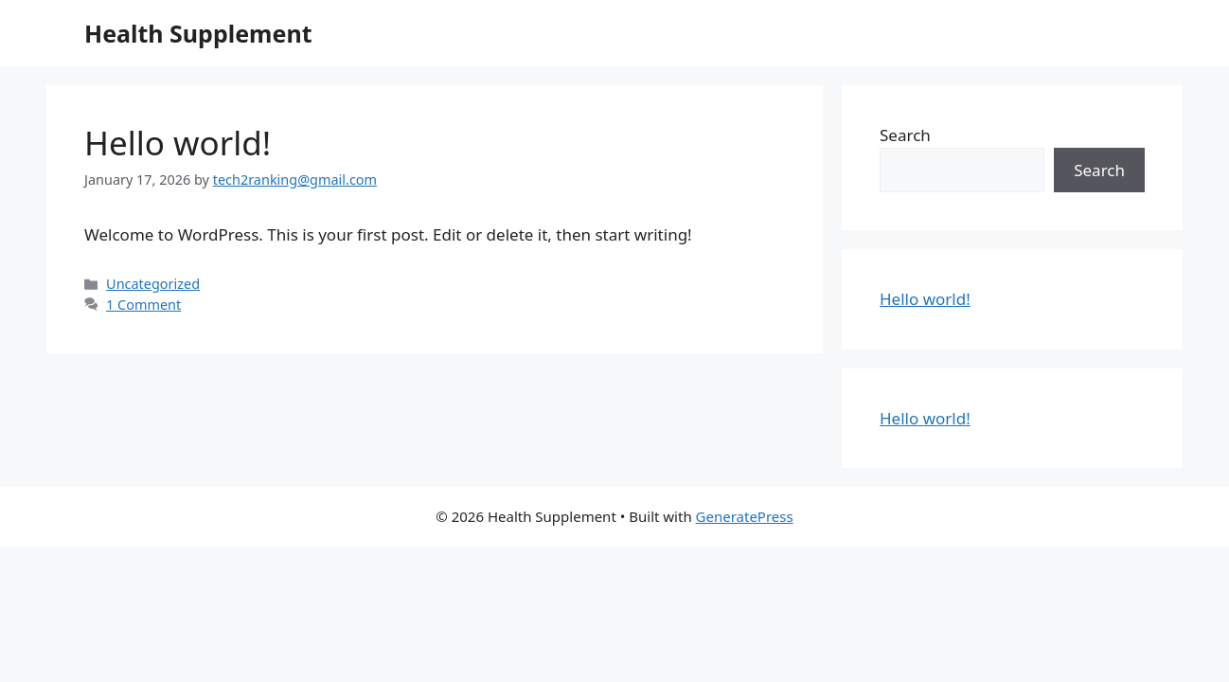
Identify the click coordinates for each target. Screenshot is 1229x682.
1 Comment (143, 305)
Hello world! (177, 142)
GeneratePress (744, 516)
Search (905, 135)
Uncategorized (153, 284)
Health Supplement (198, 33)
